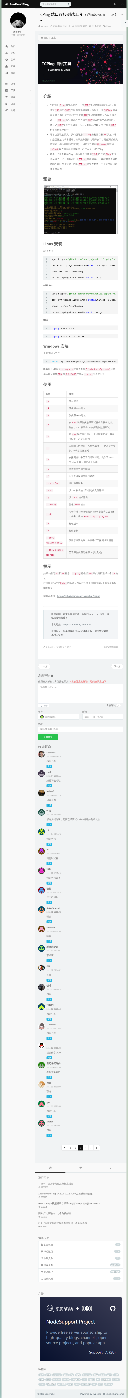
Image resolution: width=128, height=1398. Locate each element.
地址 (40, 723)
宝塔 (78, 1375)
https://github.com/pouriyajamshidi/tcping (78, 595)
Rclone (116, 1379)
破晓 (48, 888)
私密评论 (111, 705)
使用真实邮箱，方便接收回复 (73, 681)
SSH (84, 1379)
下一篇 (117, 666)
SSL (94, 1384)
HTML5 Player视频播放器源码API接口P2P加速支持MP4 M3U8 (69, 1203)
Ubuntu (108, 1384)
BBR (100, 1384)
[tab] (50, 1168)
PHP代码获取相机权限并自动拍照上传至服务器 (62, 1223)
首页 (44, 37)
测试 (96, 1375)
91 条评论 (96, 26)
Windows (87, 1375)
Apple (91, 1379)
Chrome (56, 1379)
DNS (70, 1384)
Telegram (76, 1379)
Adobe (66, 1379)
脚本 (48, 1375)
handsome (118, 1393)
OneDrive (86, 1384)
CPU (77, 1384)
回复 (49, 766)
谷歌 (42, 1379)
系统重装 (51, 1384)
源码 (66, 1375)
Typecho (57, 1375)
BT (98, 1379)
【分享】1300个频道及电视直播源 (55, 1183)
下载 (116, 1375)
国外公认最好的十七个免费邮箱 (54, 1213)
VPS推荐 (62, 1384)
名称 (41, 711)
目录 (48, 1379)
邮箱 (85, 711)
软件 (42, 1375)
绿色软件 (106, 1379)
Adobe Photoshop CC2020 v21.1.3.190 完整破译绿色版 (65, 1193)
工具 (109, 1375)
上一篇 (44, 666)
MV (71, 1375)
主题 (102, 1375)
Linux (108, 26)
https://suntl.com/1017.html (77, 624)
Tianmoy (51, 1024)
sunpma (44, 26)
